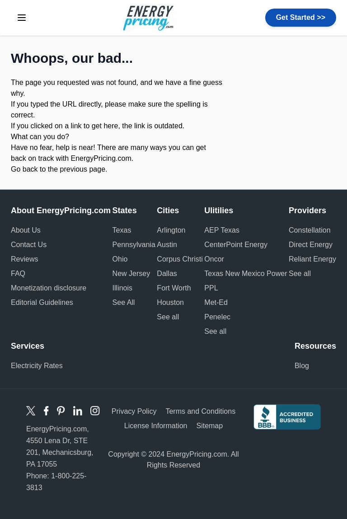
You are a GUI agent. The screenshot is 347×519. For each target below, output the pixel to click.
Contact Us (29, 244)
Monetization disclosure (48, 288)
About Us (26, 230)
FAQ (18, 273)
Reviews (24, 259)
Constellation (310, 230)
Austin (167, 244)
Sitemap (209, 426)
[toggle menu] (22, 17)
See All (124, 302)
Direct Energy (311, 244)
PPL (211, 288)
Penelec (217, 317)
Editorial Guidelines (42, 302)
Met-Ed (216, 302)
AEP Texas (221, 230)
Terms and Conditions (200, 411)
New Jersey (131, 273)
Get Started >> (300, 17)
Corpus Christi (179, 259)
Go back (24, 169)
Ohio (120, 259)
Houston (170, 302)
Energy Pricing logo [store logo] (149, 18)
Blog (302, 365)
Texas (122, 230)
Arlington (171, 230)
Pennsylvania (134, 244)
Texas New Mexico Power (245, 273)
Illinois (122, 288)
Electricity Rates (37, 365)
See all (168, 317)
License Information (156, 426)
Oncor (214, 259)
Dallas (167, 273)
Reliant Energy (312, 259)
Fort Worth (174, 288)
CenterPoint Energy (235, 244)
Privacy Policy (134, 411)
